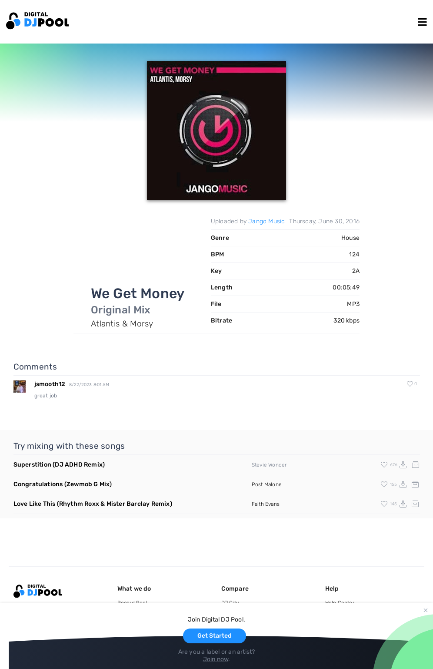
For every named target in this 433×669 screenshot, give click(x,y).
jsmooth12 (50, 384)
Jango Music (266, 221)
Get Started (214, 635)
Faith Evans (266, 504)
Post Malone (267, 484)
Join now (216, 659)
